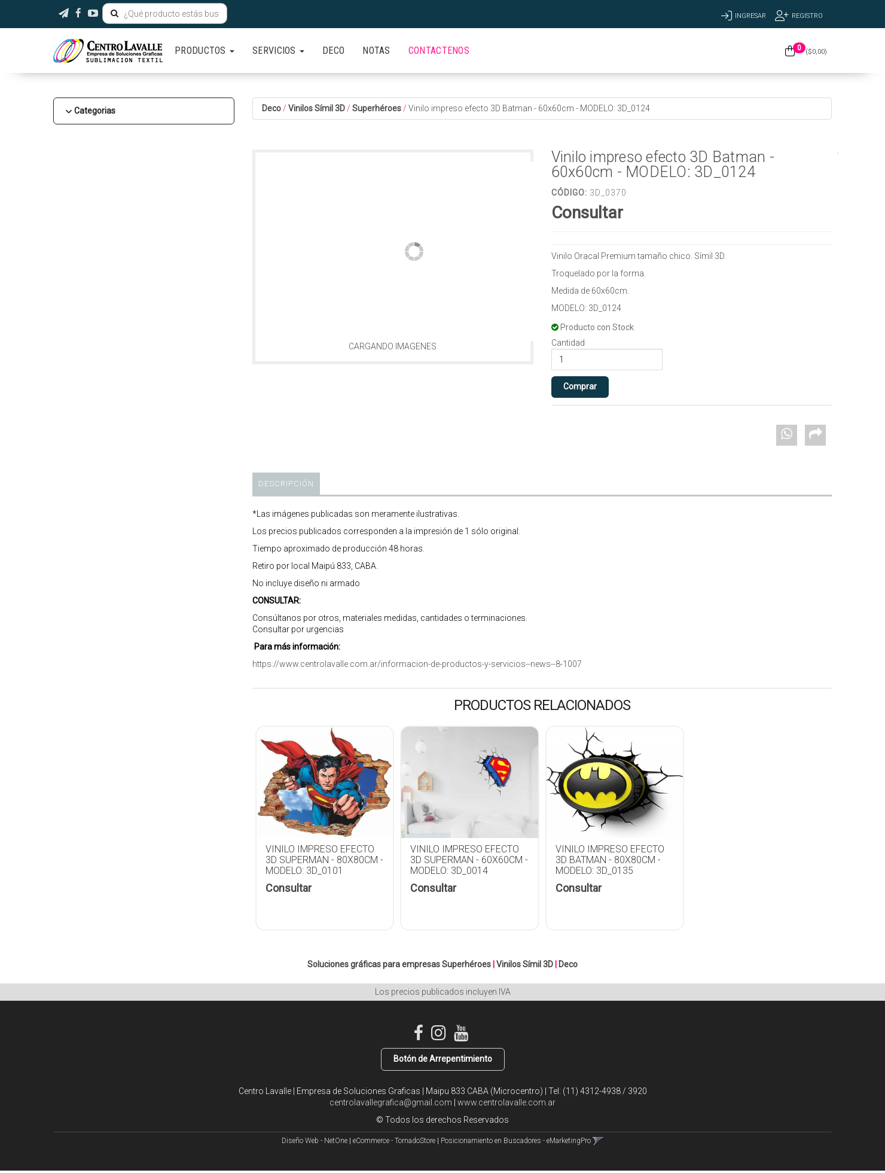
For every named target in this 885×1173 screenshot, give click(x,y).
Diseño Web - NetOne (314, 1141)
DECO (333, 50)
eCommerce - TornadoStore (394, 1141)
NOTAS (376, 50)
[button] (63, 13)
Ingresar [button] (750, 16)
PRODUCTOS (204, 50)
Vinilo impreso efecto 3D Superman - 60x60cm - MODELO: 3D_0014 (469, 859)
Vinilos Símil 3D (316, 108)
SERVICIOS (278, 50)
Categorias (94, 110)
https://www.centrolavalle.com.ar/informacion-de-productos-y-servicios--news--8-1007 (417, 664)
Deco (271, 108)
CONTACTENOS (438, 50)
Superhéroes (376, 108)
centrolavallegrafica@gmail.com (390, 1102)
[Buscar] (114, 14)
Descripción (286, 483)
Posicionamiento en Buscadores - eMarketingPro (516, 1141)
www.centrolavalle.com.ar (506, 1102)
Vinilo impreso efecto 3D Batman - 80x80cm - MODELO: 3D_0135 (610, 859)
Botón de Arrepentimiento (442, 1059)
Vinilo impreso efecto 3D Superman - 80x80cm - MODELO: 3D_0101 (324, 859)
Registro (807, 16)
